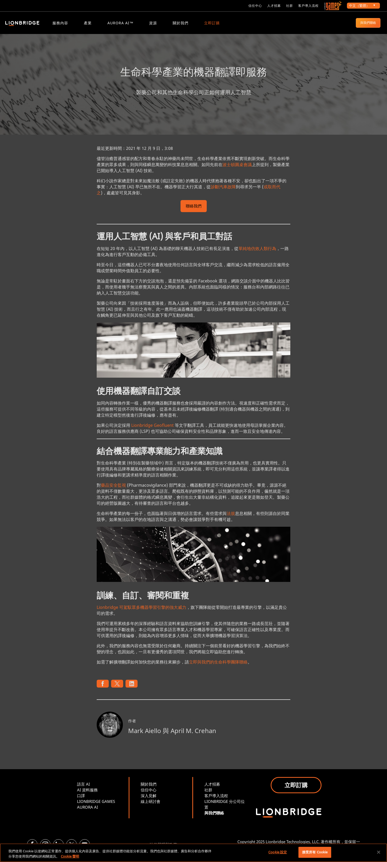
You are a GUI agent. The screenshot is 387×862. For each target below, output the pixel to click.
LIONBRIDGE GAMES (96, 805)
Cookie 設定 (277, 852)
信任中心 (255, 5)
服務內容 (60, 22)
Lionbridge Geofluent (152, 429)
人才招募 (274, 5)
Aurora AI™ (120, 22)
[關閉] (378, 852)
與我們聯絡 (368, 22)
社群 (289, 5)
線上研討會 (150, 805)
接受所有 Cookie (315, 852)
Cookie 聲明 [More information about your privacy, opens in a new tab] (70, 856)
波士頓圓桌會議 (237, 168)
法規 (231, 517)
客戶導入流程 (308, 5)
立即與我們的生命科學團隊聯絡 (218, 666)
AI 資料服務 (87, 794)
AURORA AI (87, 811)
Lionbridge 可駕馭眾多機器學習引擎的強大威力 (141, 611)
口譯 (81, 799)
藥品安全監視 (113, 489)
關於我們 (180, 22)
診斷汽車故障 (223, 191)
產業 (88, 22)
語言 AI (83, 788)
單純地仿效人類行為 (257, 252)
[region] (193, 852)
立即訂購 (212, 22)
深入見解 (148, 799)
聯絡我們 (193, 210)
